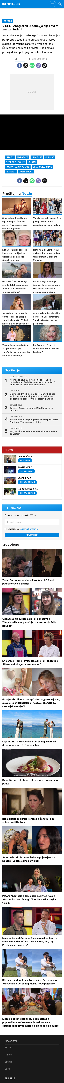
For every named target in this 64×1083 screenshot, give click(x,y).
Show (9, 450)
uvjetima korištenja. (29, 529)
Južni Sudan (26, 171)
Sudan (32, 162)
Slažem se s (23, 529)
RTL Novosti (13, 508)
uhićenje (37, 157)
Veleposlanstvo (42, 167)
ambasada (22, 157)
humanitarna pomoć (17, 167)
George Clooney (15, 162)
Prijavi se (32, 535)
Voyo (7, 1068)
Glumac (49, 157)
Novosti (11, 1041)
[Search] (60, 4)
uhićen (10, 157)
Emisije (8, 1061)
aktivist (11, 171)
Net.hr (27, 193)
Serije (8, 1047)
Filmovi (8, 1054)
